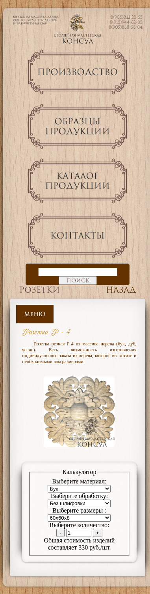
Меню (34, 314)
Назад (121, 290)
